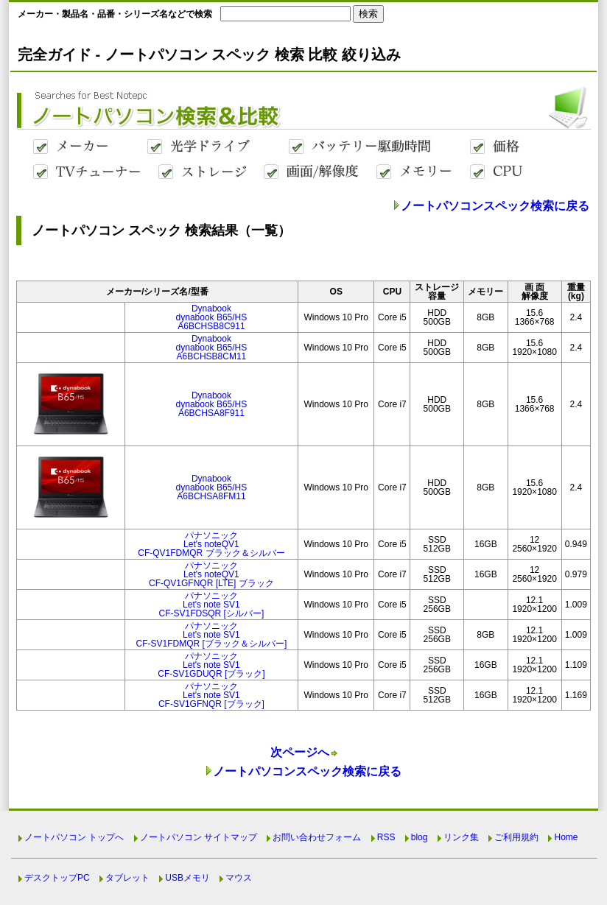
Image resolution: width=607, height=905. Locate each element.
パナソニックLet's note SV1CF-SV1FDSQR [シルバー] (211, 605)
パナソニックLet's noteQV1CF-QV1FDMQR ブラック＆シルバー (211, 544)
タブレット (127, 878)
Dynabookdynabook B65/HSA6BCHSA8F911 (212, 404)
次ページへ (299, 752)
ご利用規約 (516, 837)
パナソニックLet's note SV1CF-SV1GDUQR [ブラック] (211, 665)
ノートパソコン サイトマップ (198, 837)
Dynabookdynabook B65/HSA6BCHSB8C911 (212, 317)
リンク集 (461, 837)
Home (566, 837)
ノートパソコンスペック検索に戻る (495, 206)
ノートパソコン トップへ (74, 837)
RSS (386, 837)
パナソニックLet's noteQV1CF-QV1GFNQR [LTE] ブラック (211, 574)
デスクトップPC (57, 878)
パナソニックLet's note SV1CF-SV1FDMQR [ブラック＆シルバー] (211, 635)
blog (419, 837)
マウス (238, 878)
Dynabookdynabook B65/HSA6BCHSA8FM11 (212, 487)
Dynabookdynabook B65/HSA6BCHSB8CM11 (212, 348)
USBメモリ (187, 878)
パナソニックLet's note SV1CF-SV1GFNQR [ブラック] (211, 695)
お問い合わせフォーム (317, 837)
